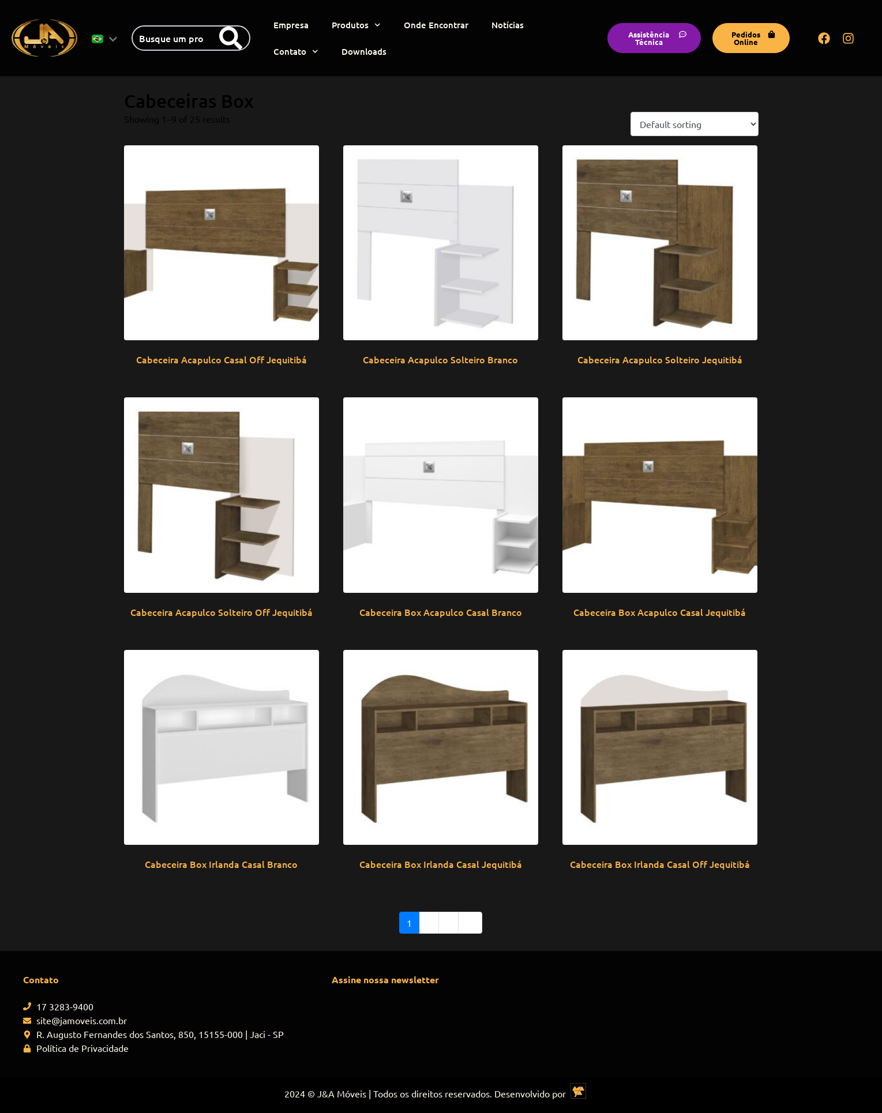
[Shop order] (694, 124)
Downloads (363, 51)
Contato (295, 52)
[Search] (230, 38)
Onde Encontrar (436, 25)
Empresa (291, 25)
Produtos (356, 25)
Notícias (507, 25)
